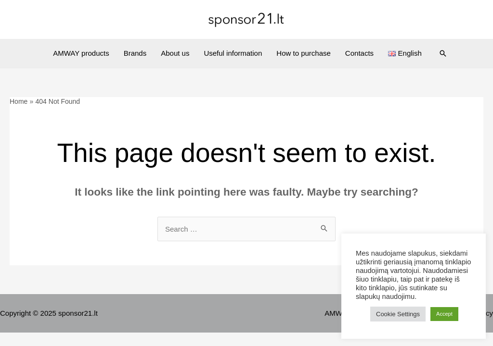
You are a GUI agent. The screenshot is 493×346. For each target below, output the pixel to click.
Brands (135, 53)
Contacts (359, 53)
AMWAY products (81, 53)
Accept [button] (444, 314)
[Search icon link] (443, 53)
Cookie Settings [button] (398, 314)
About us (175, 53)
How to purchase (303, 53)
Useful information (233, 53)
